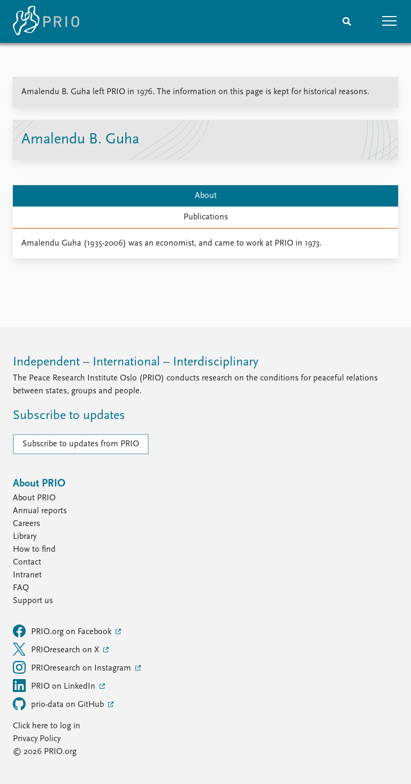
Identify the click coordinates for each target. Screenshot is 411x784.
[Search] (346, 21)
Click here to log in (46, 726)
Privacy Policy (36, 739)
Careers (26, 524)
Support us (33, 601)
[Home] (46, 21)
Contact (27, 562)
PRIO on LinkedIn (55, 685)
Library (24, 536)
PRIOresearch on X (57, 649)
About (206, 196)
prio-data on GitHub (59, 703)
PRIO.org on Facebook (63, 631)
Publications (206, 217)
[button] (389, 21)
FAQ (21, 588)
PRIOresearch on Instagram (73, 667)
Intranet (27, 575)
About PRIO (34, 498)
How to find (34, 549)
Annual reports (40, 511)
